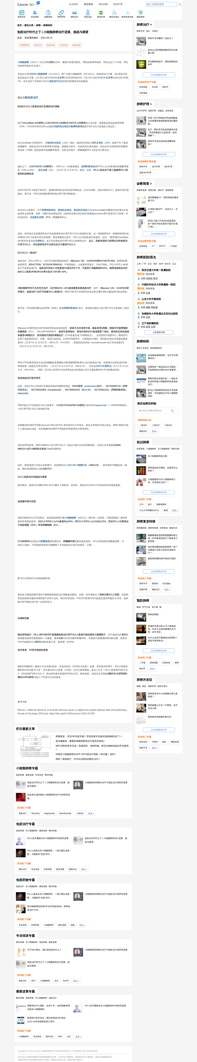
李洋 (155, 278)
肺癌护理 (101, 17)
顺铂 (72, 331)
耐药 (124, 634)
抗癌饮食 (166, 663)
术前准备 (143, 93)
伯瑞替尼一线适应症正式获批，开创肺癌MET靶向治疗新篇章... (163, 368)
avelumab (90, 386)
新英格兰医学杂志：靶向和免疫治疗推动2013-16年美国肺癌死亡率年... (46, 1020)
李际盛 (154, 307)
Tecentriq (35, 813)
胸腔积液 (175, 742)
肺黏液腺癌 (161, 504)
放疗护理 (168, 166)
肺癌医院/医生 (146, 257)
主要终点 (39, 241)
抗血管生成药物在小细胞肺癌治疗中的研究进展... (48, 796)
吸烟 (166, 510)
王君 (148, 293)
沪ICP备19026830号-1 (62, 1051)
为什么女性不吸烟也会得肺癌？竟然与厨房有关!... (163, 639)
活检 (61, 638)
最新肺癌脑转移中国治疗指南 (162, 558)
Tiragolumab (100, 405)
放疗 (150, 504)
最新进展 (76, 45)
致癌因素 (154, 663)
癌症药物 (103, 4)
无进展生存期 (37, 217)
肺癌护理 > (144, 104)
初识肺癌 (35, 17)
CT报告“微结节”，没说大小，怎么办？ (163, 210)
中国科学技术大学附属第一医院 (158, 284)
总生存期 (42, 170)
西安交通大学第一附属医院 (156, 270)
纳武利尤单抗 (62, 126)
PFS (48, 217)
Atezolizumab (65, 813)
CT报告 (173, 246)
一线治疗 (143, 425)
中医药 (155, 742)
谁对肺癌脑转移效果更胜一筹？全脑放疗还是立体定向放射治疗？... (163, 550)
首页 (19, 25)
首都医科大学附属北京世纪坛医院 (160, 313)
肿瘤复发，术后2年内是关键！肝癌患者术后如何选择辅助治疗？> (89, 736)
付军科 (149, 278)
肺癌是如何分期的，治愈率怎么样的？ (163, 469)
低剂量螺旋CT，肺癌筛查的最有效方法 (163, 199)
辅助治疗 (143, 431)
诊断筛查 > (144, 183)
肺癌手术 (143, 166)
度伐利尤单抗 (64, 210)
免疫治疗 (38, 45)
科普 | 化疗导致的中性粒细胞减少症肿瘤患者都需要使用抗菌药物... (163, 121)
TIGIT (20, 405)
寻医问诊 (88, 17)
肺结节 (165, 87)
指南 (73, 925)
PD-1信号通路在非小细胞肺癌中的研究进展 (47, 838)
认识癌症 (73, 4)
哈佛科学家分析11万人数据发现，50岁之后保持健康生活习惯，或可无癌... (162, 629)
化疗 (57, 981)
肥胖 (177, 663)
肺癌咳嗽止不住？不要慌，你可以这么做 (163, 706)
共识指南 (166, 583)
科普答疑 (48, 869)
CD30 (30, 469)
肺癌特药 (61, 17)
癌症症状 (143, 742)
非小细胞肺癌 (69, 518)
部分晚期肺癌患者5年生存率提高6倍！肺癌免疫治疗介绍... (48, 908)
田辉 (148, 307)
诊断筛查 (48, 17)
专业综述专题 (25, 935)
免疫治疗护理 (145, 172)
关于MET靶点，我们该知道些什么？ (44, 950)
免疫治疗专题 (25, 824)
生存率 (60, 77)
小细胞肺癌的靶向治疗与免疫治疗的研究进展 (106, 782)
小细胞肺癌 (24, 45)
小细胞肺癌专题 (27, 768)
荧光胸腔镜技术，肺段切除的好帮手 (163, 63)
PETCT (162, 246)
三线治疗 (168, 425)
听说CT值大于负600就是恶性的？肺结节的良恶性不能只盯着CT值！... (163, 223)
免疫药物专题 (25, 880)
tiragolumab (49, 813)
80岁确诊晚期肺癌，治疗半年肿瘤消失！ (163, 356)
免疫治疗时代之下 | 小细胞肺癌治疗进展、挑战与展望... (48, 784)
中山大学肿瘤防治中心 (149, 510)
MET (33, 981)
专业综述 (64, 45)
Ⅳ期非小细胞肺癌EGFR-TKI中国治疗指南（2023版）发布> (86, 754)
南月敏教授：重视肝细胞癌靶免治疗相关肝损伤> (80, 741)
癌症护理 (117, 4)
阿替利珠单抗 (49, 210)
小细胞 (21, 62)
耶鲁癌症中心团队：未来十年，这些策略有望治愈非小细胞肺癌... (48, 1007)
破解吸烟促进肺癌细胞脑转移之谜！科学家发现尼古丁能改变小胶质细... (163, 538)
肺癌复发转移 (127, 17)
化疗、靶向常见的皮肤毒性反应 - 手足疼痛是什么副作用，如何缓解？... (163, 132)
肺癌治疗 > (144, 24)
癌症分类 (28, 25)
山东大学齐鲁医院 (151, 299)
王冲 (141, 504)
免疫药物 (51, 45)
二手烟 (142, 663)
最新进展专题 (25, 991)
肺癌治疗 (75, 17)
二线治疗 (80, 813)
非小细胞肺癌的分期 (157, 456)
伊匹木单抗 (97, 143)
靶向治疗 (23, 869)
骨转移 (155, 583)
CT (153, 246)
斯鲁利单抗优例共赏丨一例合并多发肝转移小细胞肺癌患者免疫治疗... (163, 381)
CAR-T (74, 465)
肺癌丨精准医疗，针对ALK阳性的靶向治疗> (78, 759)
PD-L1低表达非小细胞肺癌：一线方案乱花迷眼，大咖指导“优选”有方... (48, 852)
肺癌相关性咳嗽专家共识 (159, 717)
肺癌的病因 (153, 614)
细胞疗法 (82, 465)
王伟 (153, 327)
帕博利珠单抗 (78, 126)
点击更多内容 (159, 332)
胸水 (164, 742)
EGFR (66, 981)
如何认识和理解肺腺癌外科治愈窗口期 (163, 51)
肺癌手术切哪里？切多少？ (160, 38)
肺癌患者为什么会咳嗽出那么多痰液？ (163, 695)
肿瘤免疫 (45, 541)
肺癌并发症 (114, 17)
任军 (148, 317)
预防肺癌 (141, 17)
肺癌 (38, 25)
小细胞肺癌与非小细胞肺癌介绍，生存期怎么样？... (162, 480)
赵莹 (148, 327)
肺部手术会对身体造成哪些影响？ (162, 142)
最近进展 (60, 869)
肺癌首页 (22, 17)
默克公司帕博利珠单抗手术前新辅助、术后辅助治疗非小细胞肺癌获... (163, 393)
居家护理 (143, 589)
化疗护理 (156, 166)
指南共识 (73, 869)
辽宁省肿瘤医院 (150, 323)
